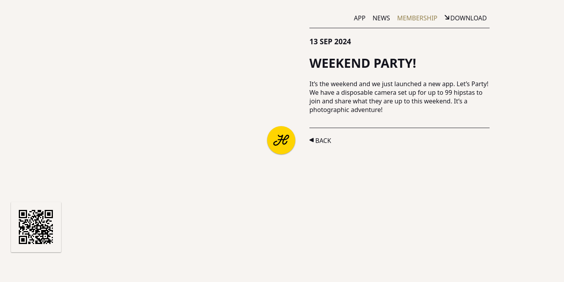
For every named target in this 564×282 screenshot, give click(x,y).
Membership (417, 18)
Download (468, 18)
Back (323, 140)
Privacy (153, 264)
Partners (57, 264)
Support (93, 264)
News (381, 18)
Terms (124, 264)
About (24, 264)
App (360, 18)
